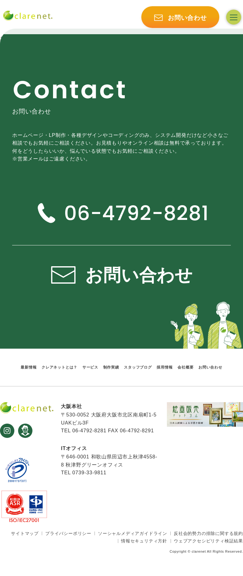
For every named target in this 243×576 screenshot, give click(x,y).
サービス (90, 367)
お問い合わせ (210, 367)
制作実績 (111, 367)
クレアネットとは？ (59, 367)
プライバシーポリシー (68, 533)
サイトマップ (25, 533)
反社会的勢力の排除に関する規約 (208, 533)
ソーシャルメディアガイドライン (132, 533)
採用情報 (165, 367)
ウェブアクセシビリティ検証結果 (208, 540)
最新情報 (28, 367)
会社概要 (185, 367)
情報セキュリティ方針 (144, 540)
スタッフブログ (138, 367)
